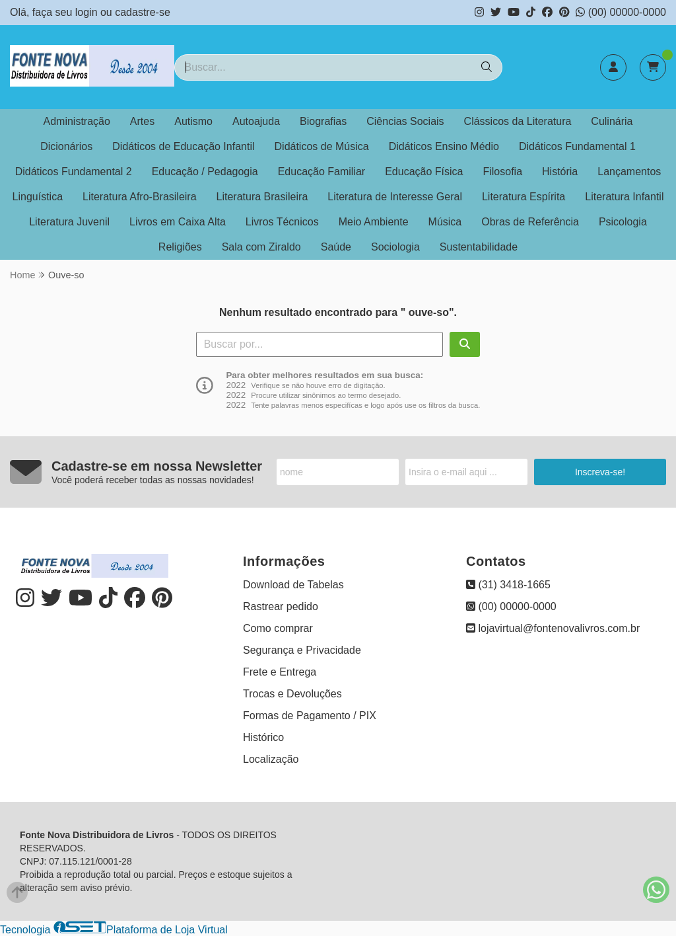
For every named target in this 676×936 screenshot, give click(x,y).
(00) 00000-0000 (621, 12)
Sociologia (395, 247)
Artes (142, 121)
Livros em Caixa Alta (177, 221)
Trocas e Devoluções (292, 693)
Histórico (263, 737)
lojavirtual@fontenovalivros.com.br (553, 628)
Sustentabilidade (479, 247)
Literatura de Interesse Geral (394, 196)
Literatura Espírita (523, 196)
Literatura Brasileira (262, 196)
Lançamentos (629, 171)
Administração (76, 121)
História (560, 171)
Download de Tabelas (293, 584)
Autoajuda (256, 121)
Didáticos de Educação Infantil (183, 146)
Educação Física (424, 171)
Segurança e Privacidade (302, 650)
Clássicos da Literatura (518, 121)
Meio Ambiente (374, 221)
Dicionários (66, 146)
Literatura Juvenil (69, 221)
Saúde (336, 247)
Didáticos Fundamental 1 (577, 146)
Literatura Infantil (624, 196)
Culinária (611, 121)
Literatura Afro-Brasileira (140, 196)
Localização (271, 759)
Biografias (323, 121)
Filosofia (502, 171)
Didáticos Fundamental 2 (73, 171)
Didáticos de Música (322, 146)
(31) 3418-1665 (508, 584)
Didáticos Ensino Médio (444, 146)
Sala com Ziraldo (261, 247)
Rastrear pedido (280, 606)
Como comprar (278, 628)
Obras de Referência (530, 221)
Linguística (38, 196)
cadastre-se (142, 12)
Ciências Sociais (405, 121)
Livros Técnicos (282, 221)
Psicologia (623, 221)
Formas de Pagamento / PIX (309, 715)
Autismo (193, 121)
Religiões (180, 247)
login (87, 12)
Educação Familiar (322, 171)
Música (445, 221)
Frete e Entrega (279, 672)
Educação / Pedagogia (205, 171)
